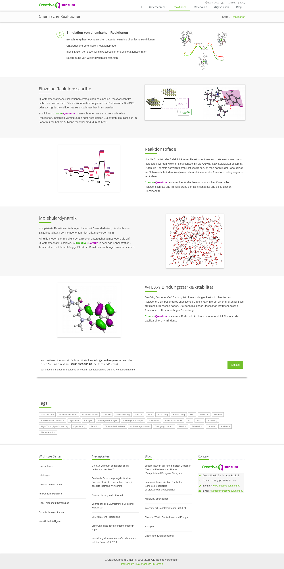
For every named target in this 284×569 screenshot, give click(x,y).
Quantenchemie (90, 414)
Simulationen (47, 414)
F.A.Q (242, 3)
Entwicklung (179, 414)
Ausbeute (225, 426)
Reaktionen (180, 7)
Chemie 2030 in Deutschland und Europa (166, 517)
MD (189, 420)
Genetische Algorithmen (51, 512)
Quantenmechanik (68, 414)
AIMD (199, 420)
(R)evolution (221, 7)
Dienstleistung (123, 414)
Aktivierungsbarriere (140, 426)
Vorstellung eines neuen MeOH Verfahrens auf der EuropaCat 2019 (114, 540)
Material (218, 414)
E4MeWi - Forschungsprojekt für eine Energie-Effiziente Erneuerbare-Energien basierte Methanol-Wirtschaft (113, 482)
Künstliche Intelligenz (50, 521)
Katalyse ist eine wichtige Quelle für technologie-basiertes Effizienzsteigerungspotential (163, 486)
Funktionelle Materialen (51, 493)
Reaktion (204, 414)
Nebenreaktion (48, 432)
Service (138, 414)
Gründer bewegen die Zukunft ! (108, 495)
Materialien (200, 7)
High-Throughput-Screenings (54, 503)
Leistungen (44, 475)
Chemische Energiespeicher (159, 535)
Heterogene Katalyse (133, 420)
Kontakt (232, 3)
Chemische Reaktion (115, 426)
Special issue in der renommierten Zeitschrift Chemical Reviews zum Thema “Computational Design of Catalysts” (168, 469)
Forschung (162, 414)
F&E (150, 414)
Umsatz (211, 426)
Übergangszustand (164, 426)
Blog (239, 7)
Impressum (127, 563)
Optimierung (79, 426)
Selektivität (197, 426)
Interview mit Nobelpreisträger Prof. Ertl (165, 508)
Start (225, 16)
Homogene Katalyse (108, 420)
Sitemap (158, 563)
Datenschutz (143, 563)
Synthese (74, 420)
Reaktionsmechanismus (52, 420)
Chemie (106, 414)
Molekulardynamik (173, 420)
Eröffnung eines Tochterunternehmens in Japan (113, 527)
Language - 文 (216, 3)
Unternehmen (157, 7)
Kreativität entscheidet (156, 498)
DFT (192, 414)
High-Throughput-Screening (54, 426)
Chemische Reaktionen (51, 484)
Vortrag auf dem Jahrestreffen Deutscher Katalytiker (113, 505)
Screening (212, 420)
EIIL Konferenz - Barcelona (106, 517)
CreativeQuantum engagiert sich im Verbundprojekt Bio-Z (110, 467)
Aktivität (182, 426)
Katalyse (88, 420)
